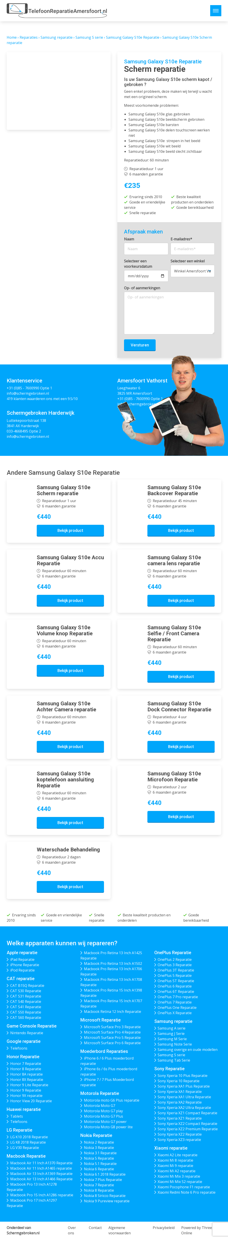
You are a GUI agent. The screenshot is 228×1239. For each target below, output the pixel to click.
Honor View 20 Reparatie (31, 1100)
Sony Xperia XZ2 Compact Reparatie (187, 1123)
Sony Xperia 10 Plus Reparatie (183, 1075)
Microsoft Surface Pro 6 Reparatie (112, 1042)
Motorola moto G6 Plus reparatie (111, 1100)
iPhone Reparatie (24, 964)
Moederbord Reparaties (104, 1051)
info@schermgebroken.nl (28, 393)
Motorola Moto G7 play (103, 1110)
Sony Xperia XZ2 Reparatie (180, 1134)
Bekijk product (70, 530)
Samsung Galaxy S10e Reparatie (132, 37)
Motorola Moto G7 (99, 1105)
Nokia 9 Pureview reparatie (107, 1201)
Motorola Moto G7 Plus (103, 1116)
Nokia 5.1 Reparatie (100, 1163)
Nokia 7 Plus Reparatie (103, 1179)
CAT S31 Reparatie (25, 996)
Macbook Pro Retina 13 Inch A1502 (113, 963)
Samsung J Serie (171, 1033)
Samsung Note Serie (175, 1044)
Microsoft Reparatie (100, 1020)
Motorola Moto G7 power (105, 1121)
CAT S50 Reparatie (25, 1012)
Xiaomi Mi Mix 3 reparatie (179, 1176)
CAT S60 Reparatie (25, 1017)
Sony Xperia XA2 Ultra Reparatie (184, 1107)
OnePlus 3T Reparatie (176, 970)
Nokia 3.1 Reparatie (100, 1152)
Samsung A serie (171, 1028)
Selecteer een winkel (188, 261)
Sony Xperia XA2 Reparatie (180, 1102)
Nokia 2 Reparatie (99, 1142)
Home (12, 37)
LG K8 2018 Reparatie (28, 1142)
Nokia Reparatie (96, 1135)
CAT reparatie (21, 978)
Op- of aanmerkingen (142, 288)
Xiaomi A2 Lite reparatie (177, 1155)
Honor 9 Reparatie (25, 1090)
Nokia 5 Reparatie (99, 1158)
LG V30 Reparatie (24, 1147)
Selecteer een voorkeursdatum (138, 264)
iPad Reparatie (22, 959)
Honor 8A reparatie (26, 1074)
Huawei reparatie (24, 1109)
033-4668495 (17, 431)
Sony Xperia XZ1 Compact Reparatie (187, 1112)
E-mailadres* (181, 239)
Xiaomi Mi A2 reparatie (176, 1171)
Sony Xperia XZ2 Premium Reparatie (188, 1128)
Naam (129, 239)
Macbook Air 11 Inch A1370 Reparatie (41, 1163)
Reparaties (29, 37)
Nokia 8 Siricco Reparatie (105, 1195)
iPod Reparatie (22, 970)
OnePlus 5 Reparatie (175, 975)
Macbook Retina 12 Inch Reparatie (112, 1011)
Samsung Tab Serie (174, 1060)
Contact (95, 1227)
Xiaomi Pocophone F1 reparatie (184, 1187)
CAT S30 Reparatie (25, 990)
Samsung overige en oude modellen (188, 1049)
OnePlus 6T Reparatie (176, 991)
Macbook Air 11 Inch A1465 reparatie (41, 1168)
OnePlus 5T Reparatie (176, 980)
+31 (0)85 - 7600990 (23, 388)
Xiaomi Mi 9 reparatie (175, 1165)
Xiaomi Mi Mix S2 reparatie (180, 1181)
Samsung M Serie (172, 1038)
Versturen (140, 345)
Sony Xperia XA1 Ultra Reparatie (184, 1096)
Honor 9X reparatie (26, 1095)
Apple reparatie (22, 952)
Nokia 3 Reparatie (99, 1147)
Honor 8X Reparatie (26, 1079)
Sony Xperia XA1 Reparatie (180, 1091)
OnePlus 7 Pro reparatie (178, 996)
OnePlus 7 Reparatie (175, 1002)
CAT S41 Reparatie (25, 1006)
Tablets (16, 1116)
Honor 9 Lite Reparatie (29, 1084)
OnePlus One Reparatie (177, 1007)
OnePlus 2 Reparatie (175, 959)
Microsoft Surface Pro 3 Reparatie (112, 1026)
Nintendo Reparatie (26, 1032)
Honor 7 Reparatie (25, 1063)
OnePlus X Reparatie (175, 1012)
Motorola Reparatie (99, 1093)
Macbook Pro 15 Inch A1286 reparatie (41, 1195)
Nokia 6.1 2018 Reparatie (105, 1174)
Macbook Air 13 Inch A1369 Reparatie (41, 1173)
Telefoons (18, 1048)
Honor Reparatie (23, 1056)
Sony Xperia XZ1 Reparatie (180, 1118)
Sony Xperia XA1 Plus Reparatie (184, 1086)
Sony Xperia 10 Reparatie (179, 1080)
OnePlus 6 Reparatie (175, 986)
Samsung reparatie (57, 37)
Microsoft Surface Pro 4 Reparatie (112, 1032)
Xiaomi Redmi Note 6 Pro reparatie (187, 1192)
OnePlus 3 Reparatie (175, 964)
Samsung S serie (89, 37)
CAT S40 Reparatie (25, 1001)
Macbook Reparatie (26, 1156)
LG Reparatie (19, 1130)
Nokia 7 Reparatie (99, 1185)
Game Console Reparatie (32, 1026)
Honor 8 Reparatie (25, 1068)
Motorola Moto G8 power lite (108, 1126)
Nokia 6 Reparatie (99, 1169)
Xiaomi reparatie (170, 1148)
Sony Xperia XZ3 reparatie (179, 1139)
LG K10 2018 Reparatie (29, 1136)
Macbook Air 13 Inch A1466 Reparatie (41, 1179)
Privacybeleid (164, 1227)
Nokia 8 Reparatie (99, 1190)
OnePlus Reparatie (172, 952)
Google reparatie (24, 1041)
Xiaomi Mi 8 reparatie (175, 1160)
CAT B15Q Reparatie (27, 985)
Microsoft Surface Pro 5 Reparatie (112, 1037)
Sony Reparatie (169, 1068)
